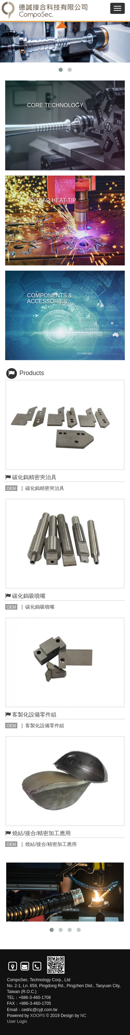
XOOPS (37, 1015)
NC (83, 1015)
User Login (17, 1021)
